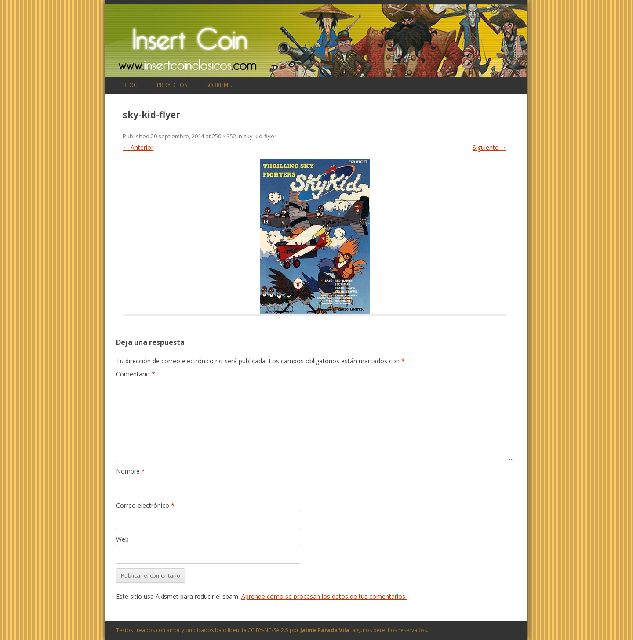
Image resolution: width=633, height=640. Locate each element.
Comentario (135, 374)
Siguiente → (489, 147)
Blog (130, 85)
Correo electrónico (145, 505)
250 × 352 (224, 136)
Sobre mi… (219, 85)
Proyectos (172, 85)
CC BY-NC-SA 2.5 (267, 630)
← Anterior (138, 147)
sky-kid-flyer (260, 136)
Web (122, 539)
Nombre (130, 471)
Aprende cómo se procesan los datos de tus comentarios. (324, 596)
